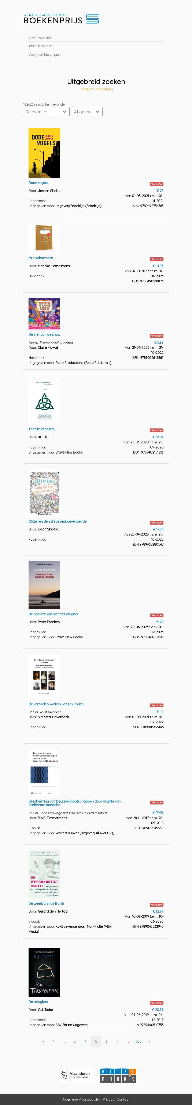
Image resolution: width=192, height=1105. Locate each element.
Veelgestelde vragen (45, 54)
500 (138, 1041)
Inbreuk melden (40, 46)
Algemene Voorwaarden (81, 1099)
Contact (123, 1099)
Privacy (108, 1099)
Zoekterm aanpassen (96, 89)
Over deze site (40, 37)
